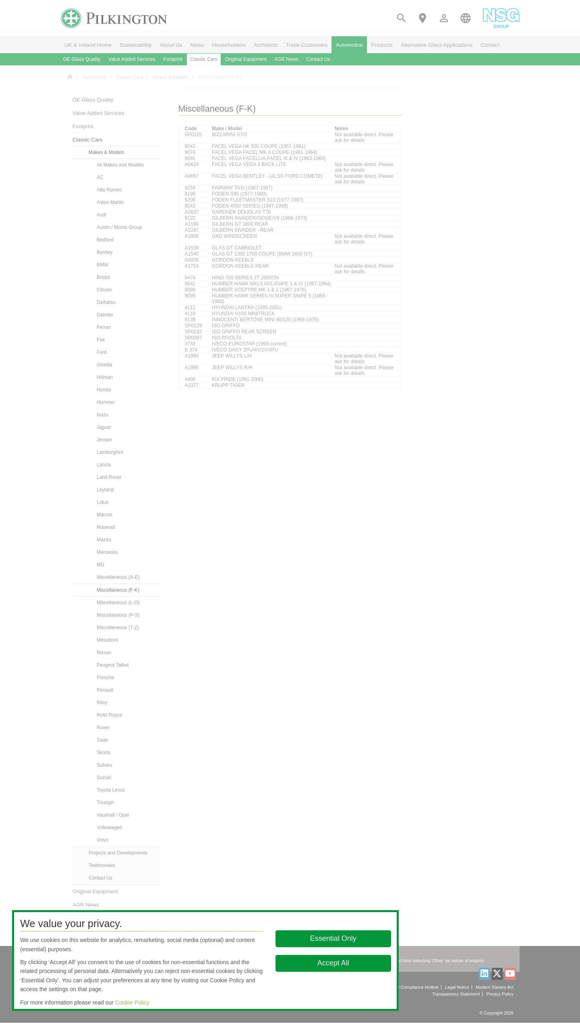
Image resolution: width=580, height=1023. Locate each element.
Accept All (333, 963)
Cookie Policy (132, 1002)
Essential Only (333, 938)
